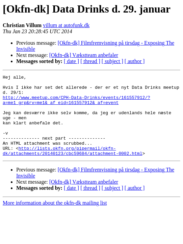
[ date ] (71, 61)
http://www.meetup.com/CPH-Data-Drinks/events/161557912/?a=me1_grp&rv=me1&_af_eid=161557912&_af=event (76, 105)
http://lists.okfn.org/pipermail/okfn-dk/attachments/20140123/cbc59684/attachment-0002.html (72, 166)
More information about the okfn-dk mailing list (55, 219)
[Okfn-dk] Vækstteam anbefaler (83, 55)
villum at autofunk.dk (66, 25)
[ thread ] (90, 61)
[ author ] (135, 61)
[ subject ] (112, 61)
